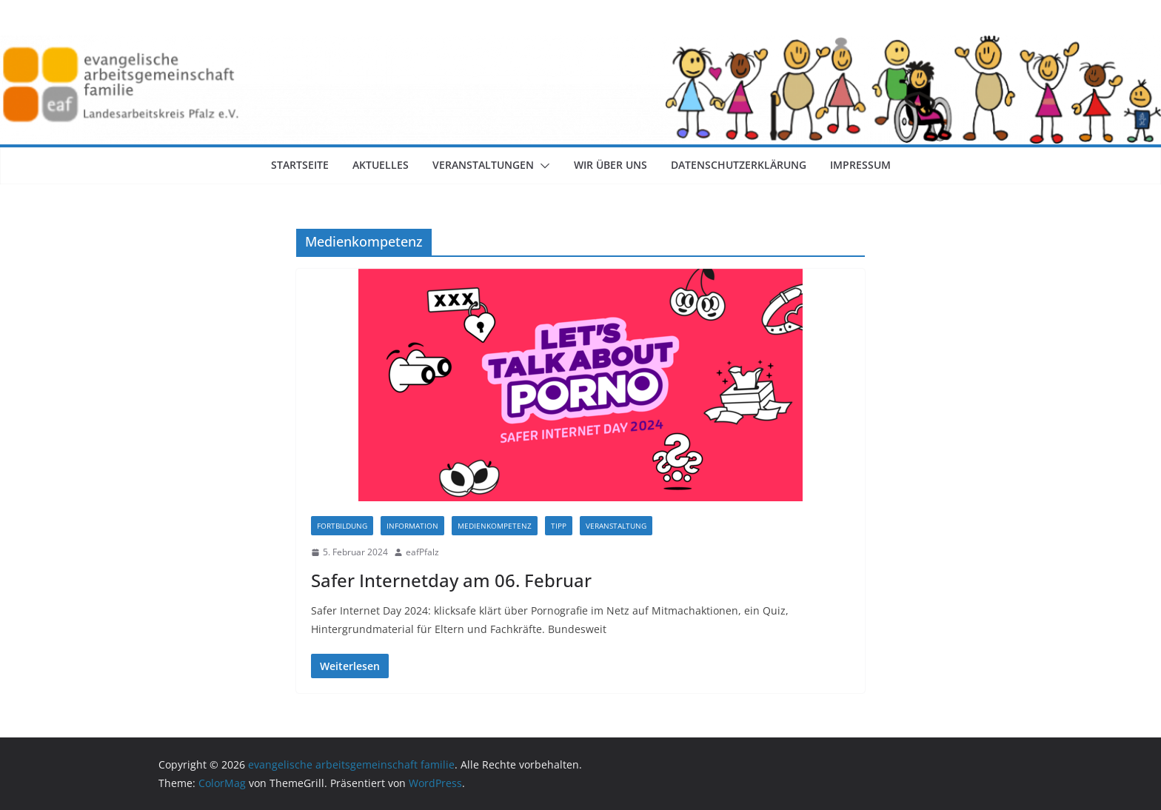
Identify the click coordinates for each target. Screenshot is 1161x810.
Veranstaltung (616, 526)
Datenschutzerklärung (738, 165)
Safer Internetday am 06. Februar (451, 580)
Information (412, 526)
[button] (542, 166)
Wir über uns (610, 165)
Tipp (558, 526)
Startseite (300, 165)
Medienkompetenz (495, 526)
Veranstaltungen (483, 165)
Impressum (860, 165)
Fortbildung (342, 526)
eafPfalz (422, 552)
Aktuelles (380, 165)
